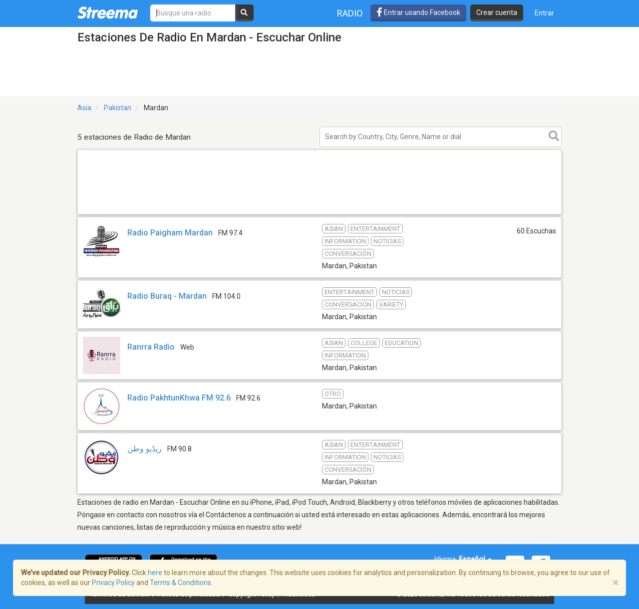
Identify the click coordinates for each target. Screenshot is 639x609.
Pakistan (117, 108)
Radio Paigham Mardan (170, 232)
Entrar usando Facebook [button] (418, 12)
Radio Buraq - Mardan (167, 296)
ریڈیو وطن (144, 448)
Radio (350, 13)
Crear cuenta (496, 12)
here (155, 573)
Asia (84, 108)
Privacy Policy (113, 583)
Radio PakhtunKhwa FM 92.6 (179, 398)
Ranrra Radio (151, 347)
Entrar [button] (544, 13)
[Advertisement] (319, 213)
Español (475, 559)
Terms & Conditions (180, 583)
